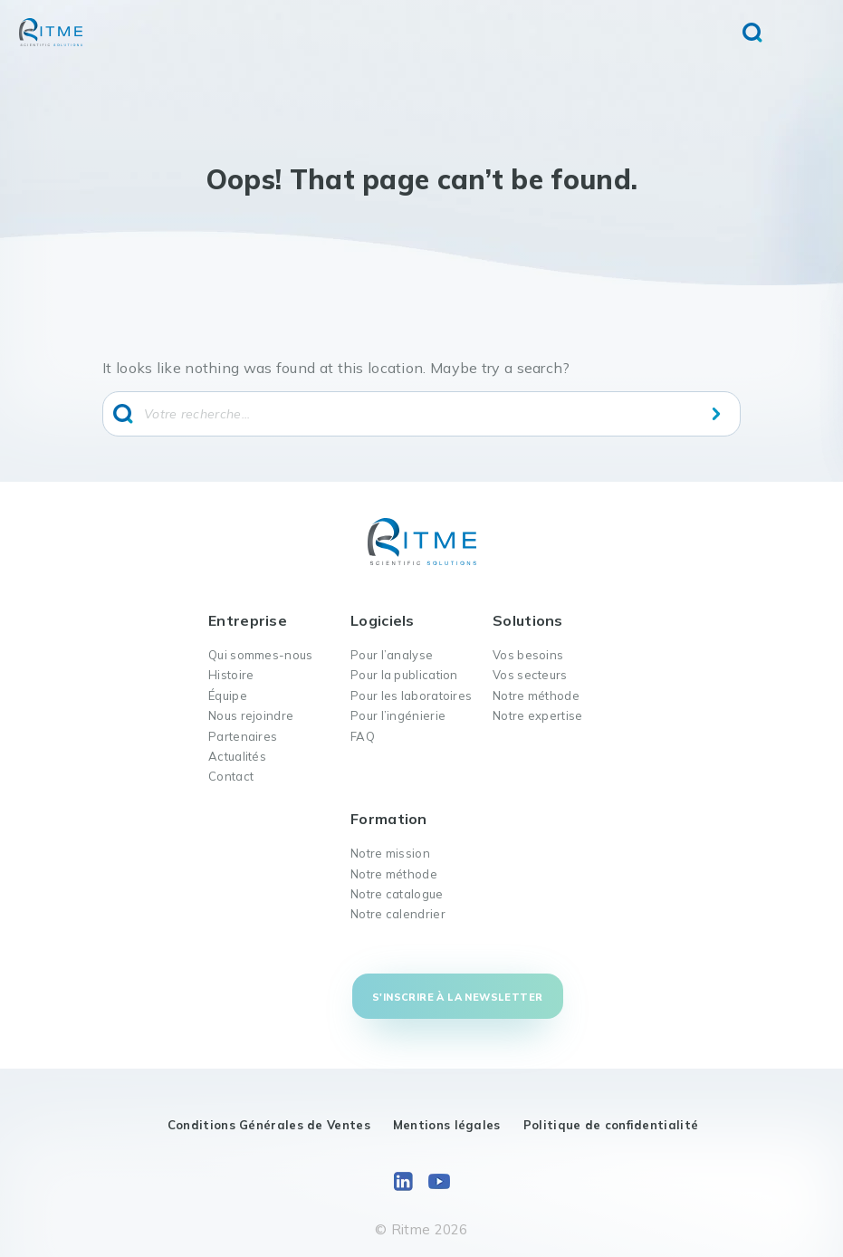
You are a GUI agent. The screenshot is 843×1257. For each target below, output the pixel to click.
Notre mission (390, 853)
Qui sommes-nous (260, 655)
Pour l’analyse (391, 655)
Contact (231, 776)
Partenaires (242, 736)
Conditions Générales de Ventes (269, 1125)
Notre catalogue (397, 894)
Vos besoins (528, 655)
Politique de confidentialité (610, 1125)
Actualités (237, 756)
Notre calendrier (397, 914)
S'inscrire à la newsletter (457, 997)
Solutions (528, 620)
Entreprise (247, 620)
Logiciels (382, 620)
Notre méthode (536, 695)
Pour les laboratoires (411, 695)
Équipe (227, 695)
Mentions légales (447, 1125)
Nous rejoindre (250, 715)
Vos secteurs (530, 674)
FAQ (362, 736)
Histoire (231, 674)
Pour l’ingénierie (397, 715)
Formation (388, 819)
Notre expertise (538, 715)
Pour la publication (404, 674)
